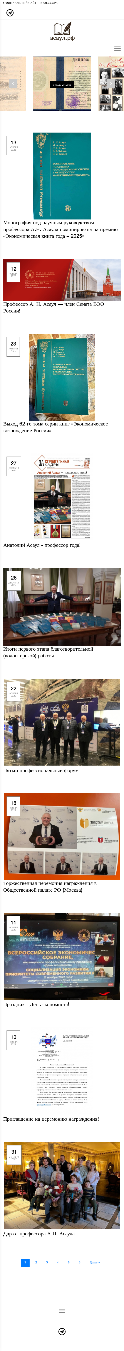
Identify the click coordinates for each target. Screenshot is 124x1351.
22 (13, 691)
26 (13, 580)
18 (13, 806)
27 (13, 466)
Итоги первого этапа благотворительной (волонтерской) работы (48, 652)
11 (13, 925)
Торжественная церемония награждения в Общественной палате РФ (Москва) (50, 887)
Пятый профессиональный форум (41, 770)
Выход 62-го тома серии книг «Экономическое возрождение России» (55, 427)
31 (14, 1155)
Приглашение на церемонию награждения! (51, 1119)
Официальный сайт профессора (30, 3)
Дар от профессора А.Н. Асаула (39, 1234)
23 (13, 346)
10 (13, 1040)
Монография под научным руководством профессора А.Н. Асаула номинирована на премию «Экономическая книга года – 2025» (60, 229)
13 (13, 145)
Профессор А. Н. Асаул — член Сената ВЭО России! (53, 308)
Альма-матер (61, 85)
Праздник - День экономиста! (36, 1004)
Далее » (94, 1262)
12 (13, 272)
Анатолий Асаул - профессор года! (42, 545)
